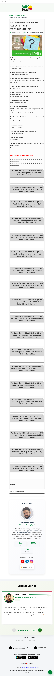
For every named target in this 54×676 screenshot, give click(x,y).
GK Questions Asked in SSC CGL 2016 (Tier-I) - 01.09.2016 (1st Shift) (27, 359)
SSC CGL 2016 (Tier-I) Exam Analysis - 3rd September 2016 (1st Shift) (27, 180)
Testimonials (20, 641)
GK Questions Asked (20, 15)
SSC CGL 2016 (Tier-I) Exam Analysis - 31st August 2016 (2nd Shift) (27, 426)
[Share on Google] (33, 32)
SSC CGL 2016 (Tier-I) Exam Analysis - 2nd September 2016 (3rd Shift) (27, 211)
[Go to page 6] (27, 630)
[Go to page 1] (18, 630)
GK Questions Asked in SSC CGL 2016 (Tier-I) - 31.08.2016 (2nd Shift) (27, 443)
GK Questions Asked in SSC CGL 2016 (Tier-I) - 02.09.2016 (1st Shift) (27, 278)
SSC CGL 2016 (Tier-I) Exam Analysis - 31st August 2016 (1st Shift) (27, 393)
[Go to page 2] (20, 630)
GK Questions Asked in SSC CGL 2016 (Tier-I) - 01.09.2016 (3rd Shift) (27, 293)
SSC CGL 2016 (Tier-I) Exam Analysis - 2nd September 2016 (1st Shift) (27, 262)
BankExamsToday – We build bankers (29, 667)
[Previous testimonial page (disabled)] (14, 631)
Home (11, 15)
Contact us (34, 638)
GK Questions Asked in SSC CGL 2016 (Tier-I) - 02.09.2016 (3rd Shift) (27, 197)
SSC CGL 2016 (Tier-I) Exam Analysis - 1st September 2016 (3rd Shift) (27, 309)
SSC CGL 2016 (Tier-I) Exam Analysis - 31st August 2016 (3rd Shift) (27, 459)
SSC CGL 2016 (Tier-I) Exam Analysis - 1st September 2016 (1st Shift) (27, 376)
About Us (25, 638)
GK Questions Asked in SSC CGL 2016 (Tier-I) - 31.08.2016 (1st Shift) (27, 409)
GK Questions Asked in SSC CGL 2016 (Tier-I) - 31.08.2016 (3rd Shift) (27, 476)
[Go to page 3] (21, 630)
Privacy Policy (33, 641)
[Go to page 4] (23, 630)
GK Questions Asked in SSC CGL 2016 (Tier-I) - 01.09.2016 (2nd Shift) (27, 326)
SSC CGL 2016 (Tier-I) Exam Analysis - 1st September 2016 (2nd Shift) (27, 343)
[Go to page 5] (25, 630)
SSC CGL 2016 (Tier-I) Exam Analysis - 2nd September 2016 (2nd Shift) (27, 228)
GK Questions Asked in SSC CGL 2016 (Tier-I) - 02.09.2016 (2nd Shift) (27, 245)
